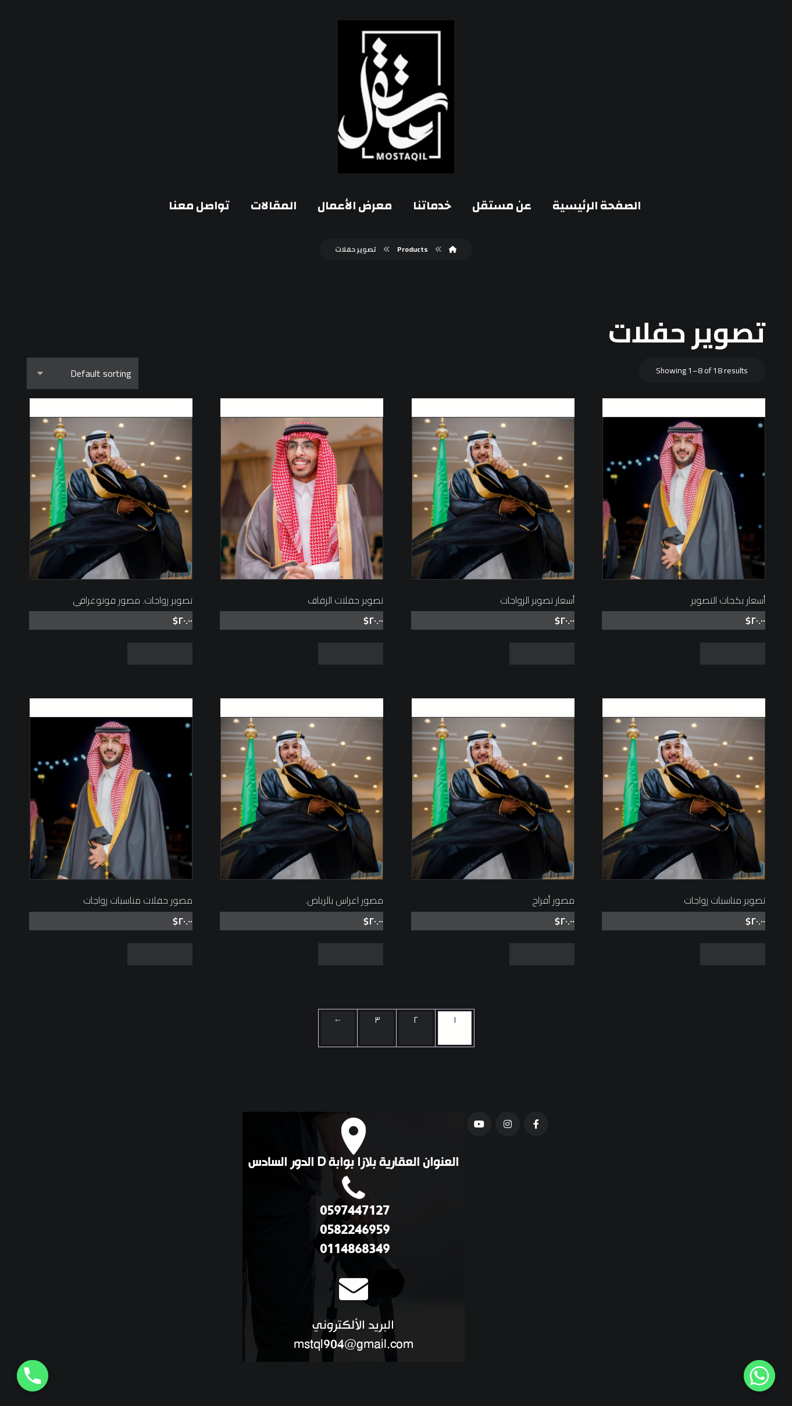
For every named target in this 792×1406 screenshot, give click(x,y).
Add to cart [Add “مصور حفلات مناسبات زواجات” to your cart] (160, 954)
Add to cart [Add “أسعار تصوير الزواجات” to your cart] (542, 653)
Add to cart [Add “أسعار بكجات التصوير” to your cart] (733, 653)
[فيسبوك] (536, 1124)
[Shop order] (82, 373)
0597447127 (353, 1211)
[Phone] (32, 1375)
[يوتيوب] (479, 1124)
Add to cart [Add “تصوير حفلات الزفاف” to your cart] (351, 653)
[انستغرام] (507, 1124)
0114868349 (353, 1250)
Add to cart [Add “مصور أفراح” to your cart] (542, 954)
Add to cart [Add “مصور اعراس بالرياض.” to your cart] (351, 954)
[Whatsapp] (759, 1375)
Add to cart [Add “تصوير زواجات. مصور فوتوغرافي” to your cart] (160, 653)
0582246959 (353, 1230)
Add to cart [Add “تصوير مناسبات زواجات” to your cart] (733, 954)
